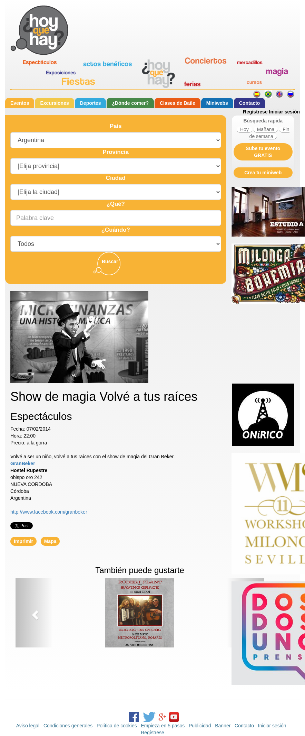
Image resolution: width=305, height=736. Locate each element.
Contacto (249, 103)
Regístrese (255, 111)
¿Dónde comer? (130, 103)
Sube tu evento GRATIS (263, 152)
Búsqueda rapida (263, 120)
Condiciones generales (67, 725)
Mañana (266, 129)
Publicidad (200, 725)
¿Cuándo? (115, 230)
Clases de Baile (177, 103)
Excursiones (54, 103)
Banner (222, 725)
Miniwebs (217, 103)
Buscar (110, 261)
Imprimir (23, 541)
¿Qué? (116, 204)
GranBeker (22, 463)
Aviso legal (27, 725)
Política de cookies (117, 725)
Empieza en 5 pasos (163, 725)
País (116, 126)
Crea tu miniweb (263, 172)
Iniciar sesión (284, 111)
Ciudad (116, 178)
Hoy (244, 129)
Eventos (19, 103)
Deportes (90, 103)
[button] (34, 612)
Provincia (115, 152)
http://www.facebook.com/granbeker (48, 512)
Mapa (50, 541)
